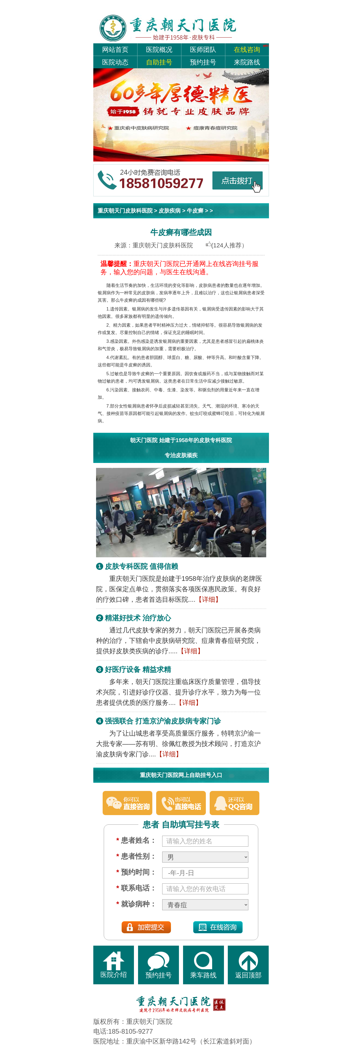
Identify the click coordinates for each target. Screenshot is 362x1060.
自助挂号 (159, 62)
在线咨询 (247, 49)
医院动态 (115, 62)
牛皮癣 (195, 211)
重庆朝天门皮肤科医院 (125, 211)
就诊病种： (136, 904)
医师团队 (203, 49)
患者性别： (136, 856)
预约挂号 (203, 62)
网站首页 (115, 49)
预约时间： (136, 872)
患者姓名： (136, 840)
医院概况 (159, 49)
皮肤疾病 (170, 211)
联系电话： (136, 888)
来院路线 (247, 62)
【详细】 (208, 599)
